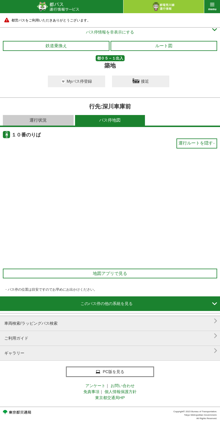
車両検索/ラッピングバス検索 (110, 321)
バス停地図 (110, 120)
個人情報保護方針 (121, 391)
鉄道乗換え (56, 45)
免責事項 (91, 391)
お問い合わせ (123, 385)
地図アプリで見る (110, 273)
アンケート (95, 385)
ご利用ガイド (110, 336)
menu (212, 6)
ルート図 (163, 45)
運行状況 (38, 120)
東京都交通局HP (110, 397)
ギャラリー (110, 351)
